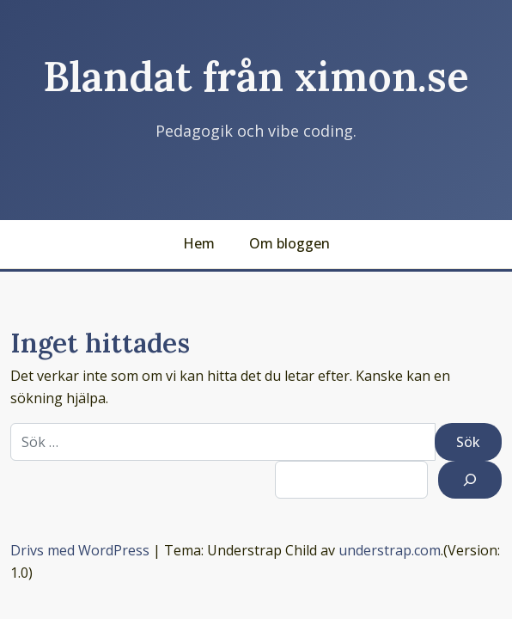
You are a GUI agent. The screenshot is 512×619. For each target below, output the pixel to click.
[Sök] (470, 480)
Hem (199, 243)
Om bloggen (289, 243)
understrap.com (389, 550)
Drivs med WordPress (79, 550)
